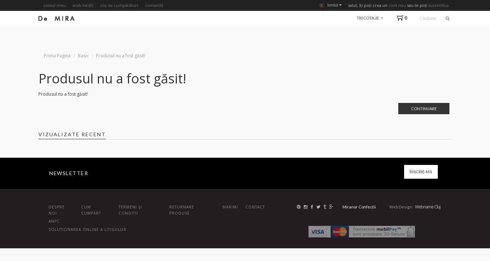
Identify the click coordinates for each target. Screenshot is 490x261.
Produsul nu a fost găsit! (120, 56)
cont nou (397, 5)
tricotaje (370, 18)
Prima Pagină (57, 56)
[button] (403, 18)
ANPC (54, 221)
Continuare (424, 108)
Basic (83, 56)
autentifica (438, 5)
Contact (255, 207)
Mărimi (230, 207)
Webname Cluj (427, 207)
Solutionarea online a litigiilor (87, 229)
